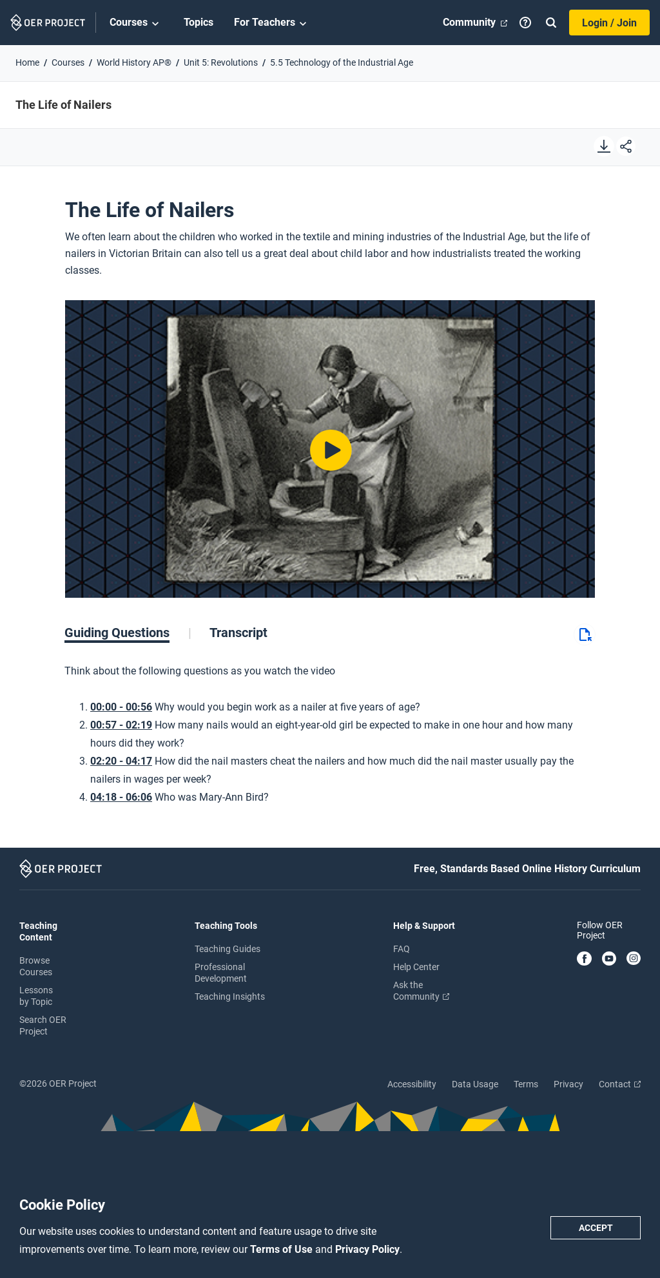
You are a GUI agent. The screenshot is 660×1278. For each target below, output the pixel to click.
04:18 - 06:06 (121, 797)
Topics (198, 22)
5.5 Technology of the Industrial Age (341, 62)
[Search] (551, 22)
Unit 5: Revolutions (221, 62)
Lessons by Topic (36, 996)
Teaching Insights (230, 996)
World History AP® (134, 62)
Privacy (568, 1084)
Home (27, 62)
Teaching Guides (227, 949)
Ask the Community (421, 991)
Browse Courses (35, 966)
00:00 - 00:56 (121, 707)
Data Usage (475, 1084)
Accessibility (411, 1084)
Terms (526, 1084)
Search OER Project (42, 1025)
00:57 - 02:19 (121, 725)
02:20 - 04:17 (121, 761)
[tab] (127, 633)
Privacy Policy (367, 1249)
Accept (596, 1228)
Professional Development (221, 973)
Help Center (416, 967)
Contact (620, 1084)
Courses (136, 23)
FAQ (401, 949)
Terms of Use (282, 1249)
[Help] (525, 22)
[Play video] (330, 449)
